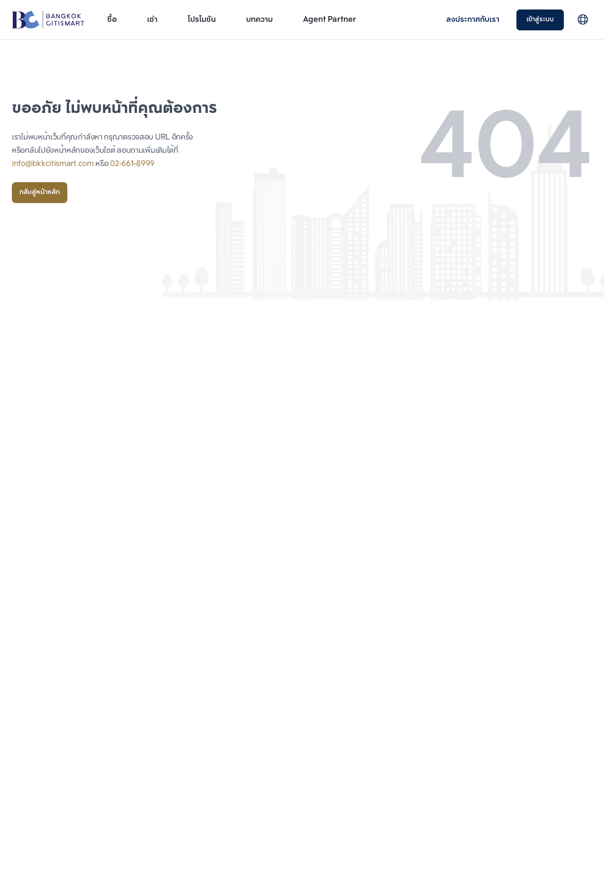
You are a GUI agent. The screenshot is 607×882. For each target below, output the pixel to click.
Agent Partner (329, 19)
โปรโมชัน (202, 19)
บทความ (259, 19)
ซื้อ (112, 19)
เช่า (152, 19)
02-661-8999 (132, 164)
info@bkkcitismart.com (53, 164)
